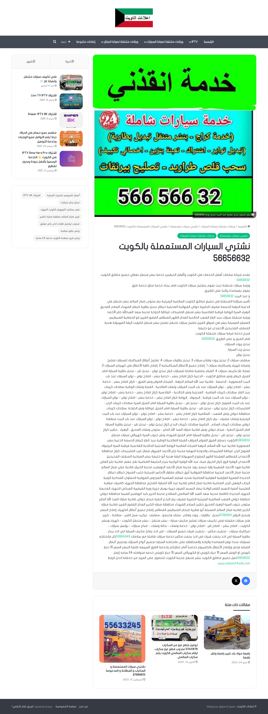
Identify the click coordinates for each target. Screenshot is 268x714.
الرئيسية (209, 41)
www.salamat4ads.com (234, 563)
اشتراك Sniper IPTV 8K (42, 114)
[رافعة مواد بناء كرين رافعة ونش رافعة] (227, 632)
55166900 (225, 515)
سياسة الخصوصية (65, 706)
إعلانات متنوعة (85, 41)
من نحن (83, 706)
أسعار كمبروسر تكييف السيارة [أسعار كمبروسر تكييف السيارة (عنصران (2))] (63, 195)
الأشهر (31, 61)
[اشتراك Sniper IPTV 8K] (70, 120)
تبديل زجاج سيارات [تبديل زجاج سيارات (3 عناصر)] (70, 202)
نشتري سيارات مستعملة (184, 226)
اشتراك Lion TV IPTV (43, 95)
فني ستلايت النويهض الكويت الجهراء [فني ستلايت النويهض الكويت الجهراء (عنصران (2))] (60, 210)
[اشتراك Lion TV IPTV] (70, 101)
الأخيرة (69, 61)
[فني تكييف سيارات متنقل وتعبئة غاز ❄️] (70, 83)
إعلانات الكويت (245, 706)
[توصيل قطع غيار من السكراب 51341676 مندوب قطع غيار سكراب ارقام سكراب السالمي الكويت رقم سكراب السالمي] (175, 628)
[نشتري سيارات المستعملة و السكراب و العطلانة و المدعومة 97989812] (122, 638)
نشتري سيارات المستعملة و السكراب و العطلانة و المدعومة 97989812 (125, 670)
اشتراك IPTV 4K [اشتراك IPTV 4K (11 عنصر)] (31, 195)
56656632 (243, 280)
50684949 (123, 536)
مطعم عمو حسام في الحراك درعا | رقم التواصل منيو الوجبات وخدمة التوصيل (37, 137)
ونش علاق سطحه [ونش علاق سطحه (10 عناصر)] (70, 231)
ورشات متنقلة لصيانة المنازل (121, 41)
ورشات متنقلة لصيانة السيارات (165, 41)
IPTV (195, 41)
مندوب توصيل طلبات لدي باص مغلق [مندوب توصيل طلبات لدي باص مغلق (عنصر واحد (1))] (60, 224)
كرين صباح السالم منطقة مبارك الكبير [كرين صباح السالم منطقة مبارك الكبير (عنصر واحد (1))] (60, 217)
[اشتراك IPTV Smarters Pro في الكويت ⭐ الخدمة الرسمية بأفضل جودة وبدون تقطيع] (70, 159)
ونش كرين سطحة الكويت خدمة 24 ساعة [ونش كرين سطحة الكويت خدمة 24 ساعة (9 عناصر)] (58, 238)
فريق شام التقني (23, 706)
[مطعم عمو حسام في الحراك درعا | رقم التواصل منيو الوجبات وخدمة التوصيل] (70, 139)
